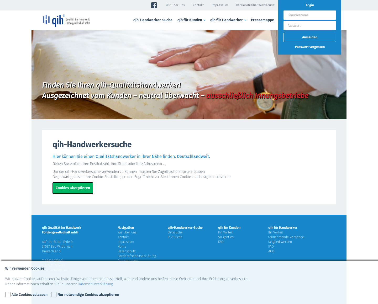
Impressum (220, 5)
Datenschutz (126, 251)
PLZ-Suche (175, 237)
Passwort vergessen (310, 47)
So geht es (226, 237)
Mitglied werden (280, 242)
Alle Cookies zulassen (30, 294)
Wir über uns (175, 5)
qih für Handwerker (228, 20)
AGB (271, 251)
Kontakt (198, 5)
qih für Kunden (191, 20)
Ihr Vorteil (225, 232)
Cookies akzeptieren (73, 188)
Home (122, 246)
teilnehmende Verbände (286, 237)
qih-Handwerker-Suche (152, 20)
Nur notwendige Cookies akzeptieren (88, 294)
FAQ (221, 242)
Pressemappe (262, 20)
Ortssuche (175, 232)
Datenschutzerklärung (95, 284)
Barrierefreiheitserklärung (255, 5)
